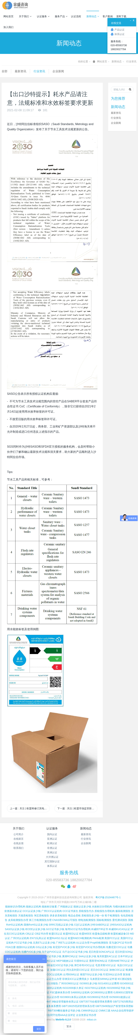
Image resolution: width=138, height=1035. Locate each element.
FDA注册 (11, 947)
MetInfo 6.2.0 (63, 1019)
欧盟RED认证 (71, 933)
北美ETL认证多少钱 (44, 942)
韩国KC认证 (49, 960)
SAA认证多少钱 (87, 956)
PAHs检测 (98, 938)
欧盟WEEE (85, 933)
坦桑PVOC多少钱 (31, 951)
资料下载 (121, 16)
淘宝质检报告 (41, 915)
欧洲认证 (52, 843)
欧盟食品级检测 (101, 933)
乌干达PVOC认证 (51, 951)
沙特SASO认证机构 (121, 924)
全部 (4, 71)
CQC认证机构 (82, 924)
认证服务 (43, 16)
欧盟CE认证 (55, 933)
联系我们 (18, 848)
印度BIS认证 (81, 960)
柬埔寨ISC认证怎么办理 (48, 979)
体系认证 (52, 865)
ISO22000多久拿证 (73, 987)
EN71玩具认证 (38, 938)
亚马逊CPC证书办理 (120, 942)
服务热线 (69, 872)
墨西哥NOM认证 (98, 960)
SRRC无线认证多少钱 (61, 924)
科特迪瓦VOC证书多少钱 (59, 965)
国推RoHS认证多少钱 (36, 924)
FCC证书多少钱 (23, 942)
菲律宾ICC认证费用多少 (75, 979)
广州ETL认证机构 (65, 942)
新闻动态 (92, 16)
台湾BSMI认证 (71, 974)
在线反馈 (18, 843)
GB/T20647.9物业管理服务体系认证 (58, 1001)
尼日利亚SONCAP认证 (101, 951)
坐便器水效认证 (13, 911)
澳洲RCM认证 (70, 956)
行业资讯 (131, 61)
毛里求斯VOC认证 (105, 965)
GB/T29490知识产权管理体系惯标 (114, 1006)
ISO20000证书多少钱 (118, 987)
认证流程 (76, 16)
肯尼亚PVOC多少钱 (64, 947)
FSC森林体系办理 (60, 992)
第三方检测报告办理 (40, 920)
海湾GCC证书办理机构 (78, 929)
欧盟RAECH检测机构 (80, 938)
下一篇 (77, 808)
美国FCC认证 (112, 938)
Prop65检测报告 (99, 942)
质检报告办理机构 (105, 911)
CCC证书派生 (70, 911)
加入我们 (8, 27)
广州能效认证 (65, 906)
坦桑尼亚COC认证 (116, 947)
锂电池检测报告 (87, 920)
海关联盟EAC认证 (107, 956)
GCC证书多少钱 (55, 929)
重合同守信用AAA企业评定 (60, 1015)
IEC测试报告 (125, 979)
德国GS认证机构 (25, 947)
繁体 (69, 1026)
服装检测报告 (122, 911)
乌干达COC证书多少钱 (75, 951)
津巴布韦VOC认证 (84, 965)
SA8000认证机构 (80, 992)
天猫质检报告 (25, 915)
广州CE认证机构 (20, 938)
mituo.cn (91, 1019)
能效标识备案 (49, 906)
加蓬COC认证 (58, 969)
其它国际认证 (52, 861)
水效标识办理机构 (102, 906)
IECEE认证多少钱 (35, 929)
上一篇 (30, 808)
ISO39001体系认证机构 (73, 997)
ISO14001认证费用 (108, 983)
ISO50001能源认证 (119, 997)
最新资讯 (20, 71)
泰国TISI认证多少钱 (91, 974)
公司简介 (18, 834)
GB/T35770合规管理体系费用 (95, 1001)
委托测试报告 (119, 920)
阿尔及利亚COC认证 (78, 969)
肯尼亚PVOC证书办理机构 (90, 947)
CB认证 (29, 933)
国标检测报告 (104, 920)
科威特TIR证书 (99, 929)
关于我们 (25, 16)
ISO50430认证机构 (51, 987)
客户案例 (108, 16)
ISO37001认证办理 (48, 997)
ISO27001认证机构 (95, 987)
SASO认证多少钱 (14, 929)
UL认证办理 (82, 942)
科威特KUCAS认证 (119, 929)
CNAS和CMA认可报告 (64, 920)
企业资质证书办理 (86, 1015)
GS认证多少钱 (44, 947)
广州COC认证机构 (52, 974)
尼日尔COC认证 (99, 969)
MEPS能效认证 (65, 960)
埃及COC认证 (125, 965)
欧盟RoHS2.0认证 (57, 938)
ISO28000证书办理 (97, 997)
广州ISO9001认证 (69, 983)
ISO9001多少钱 (88, 983)
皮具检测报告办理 (18, 920)
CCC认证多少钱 (32, 911)
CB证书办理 (41, 933)
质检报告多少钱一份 (92, 915)
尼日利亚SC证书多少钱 (48, 956)
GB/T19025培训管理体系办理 (78, 1006)
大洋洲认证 (52, 856)
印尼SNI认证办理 (112, 974)
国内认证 (52, 834)
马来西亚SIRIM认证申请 (103, 979)
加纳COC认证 (117, 969)
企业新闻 (58, 71)
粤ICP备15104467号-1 (108, 897)
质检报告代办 (86, 911)
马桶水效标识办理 (123, 906)
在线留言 (18, 838)
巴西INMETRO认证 (119, 960)
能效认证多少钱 (82, 906)
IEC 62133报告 (49, 983)
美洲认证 (52, 852)
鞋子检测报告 (112, 915)
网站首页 (8, 16)
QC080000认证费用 (101, 992)
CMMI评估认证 (89, 1010)
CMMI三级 (104, 1010)
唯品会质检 (74, 915)
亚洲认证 (52, 838)
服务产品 (61, 16)
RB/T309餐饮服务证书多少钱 (64, 1010)
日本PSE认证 (125, 956)
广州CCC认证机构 (51, 911)
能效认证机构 (33, 906)
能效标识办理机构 (15, 906)
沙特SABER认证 (99, 924)
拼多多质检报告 (58, 915)
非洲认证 (52, 848)
